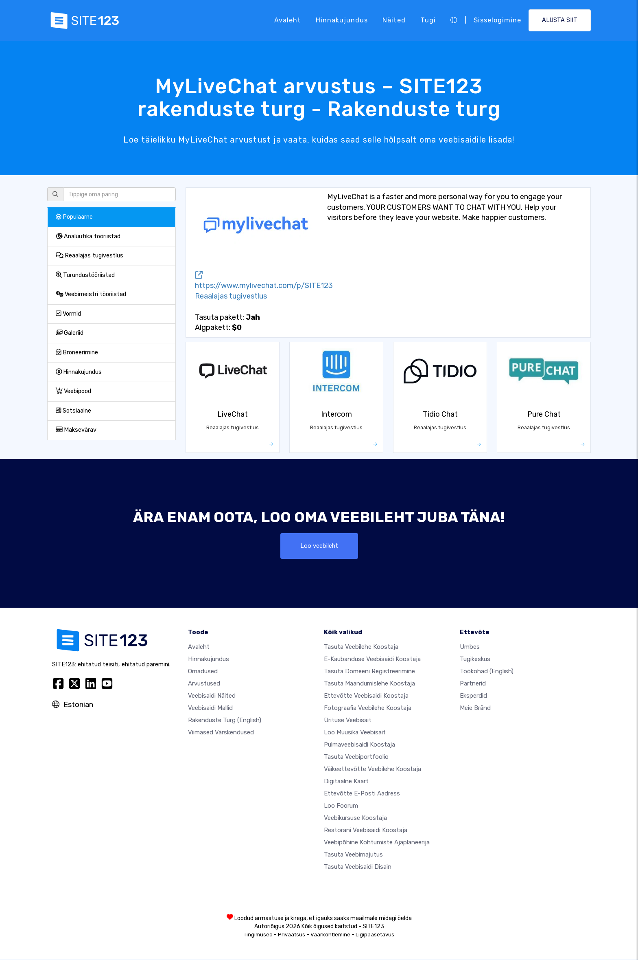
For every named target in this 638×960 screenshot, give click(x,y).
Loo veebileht (319, 546)
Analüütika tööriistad (88, 236)
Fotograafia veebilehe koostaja (367, 708)
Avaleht (287, 20)
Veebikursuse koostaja (355, 818)
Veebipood (73, 391)
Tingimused (258, 935)
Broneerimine (77, 352)
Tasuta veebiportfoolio (356, 757)
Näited (394, 20)
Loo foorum (341, 806)
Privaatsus (291, 935)
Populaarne (74, 216)
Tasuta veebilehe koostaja (361, 647)
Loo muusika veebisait (355, 733)
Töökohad (486, 672)
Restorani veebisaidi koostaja (365, 831)
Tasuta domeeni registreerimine (369, 672)
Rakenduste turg (224, 721)
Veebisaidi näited (212, 696)
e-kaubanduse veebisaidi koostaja (372, 659)
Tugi (428, 20)
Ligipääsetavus (375, 935)
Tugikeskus (475, 659)
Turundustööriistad (85, 275)
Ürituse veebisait (347, 721)
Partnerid (473, 684)
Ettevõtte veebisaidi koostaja (366, 696)
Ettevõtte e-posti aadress (362, 794)
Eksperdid (473, 696)
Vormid (68, 313)
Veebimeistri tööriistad (91, 294)
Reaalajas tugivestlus (89, 255)
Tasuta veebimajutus (353, 855)
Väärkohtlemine (330, 935)
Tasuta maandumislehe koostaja (369, 684)
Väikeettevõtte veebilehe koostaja (372, 769)
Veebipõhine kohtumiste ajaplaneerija (377, 843)
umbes (470, 647)
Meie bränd (475, 708)
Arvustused (204, 684)
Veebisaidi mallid (210, 708)
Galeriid (69, 333)
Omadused (203, 672)
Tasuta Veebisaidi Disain (357, 867)
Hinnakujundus (342, 20)
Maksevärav (76, 429)
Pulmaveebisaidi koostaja (359, 745)
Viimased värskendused (221, 733)
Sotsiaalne (73, 410)
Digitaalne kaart (346, 782)
